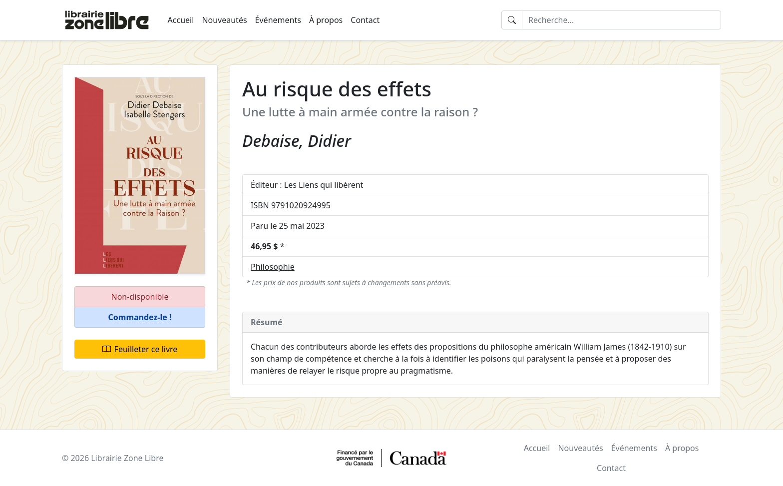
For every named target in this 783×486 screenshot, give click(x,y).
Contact (365, 19)
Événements (278, 19)
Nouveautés (224, 19)
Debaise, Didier (296, 140)
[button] (139, 317)
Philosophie (273, 266)
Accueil (181, 19)
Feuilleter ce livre (140, 349)
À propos (326, 19)
